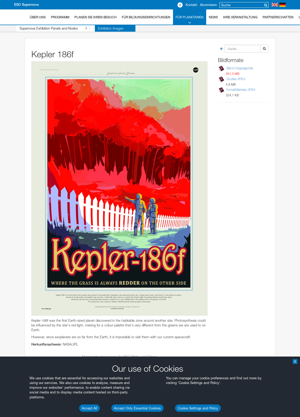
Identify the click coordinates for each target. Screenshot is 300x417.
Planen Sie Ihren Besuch (95, 17)
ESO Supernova (26, 5)
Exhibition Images (100, 28)
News (213, 17)
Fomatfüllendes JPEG (241, 90)
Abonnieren (208, 5)
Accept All (89, 408)
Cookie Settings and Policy (198, 408)
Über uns (38, 17)
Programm (60, 17)
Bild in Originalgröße (240, 68)
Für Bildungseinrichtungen (146, 17)
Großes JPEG (236, 79)
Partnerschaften (278, 17)
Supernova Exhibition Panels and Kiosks (48, 28)
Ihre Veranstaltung (240, 17)
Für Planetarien (189, 20)
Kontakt (191, 5)
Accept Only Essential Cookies (137, 408)
